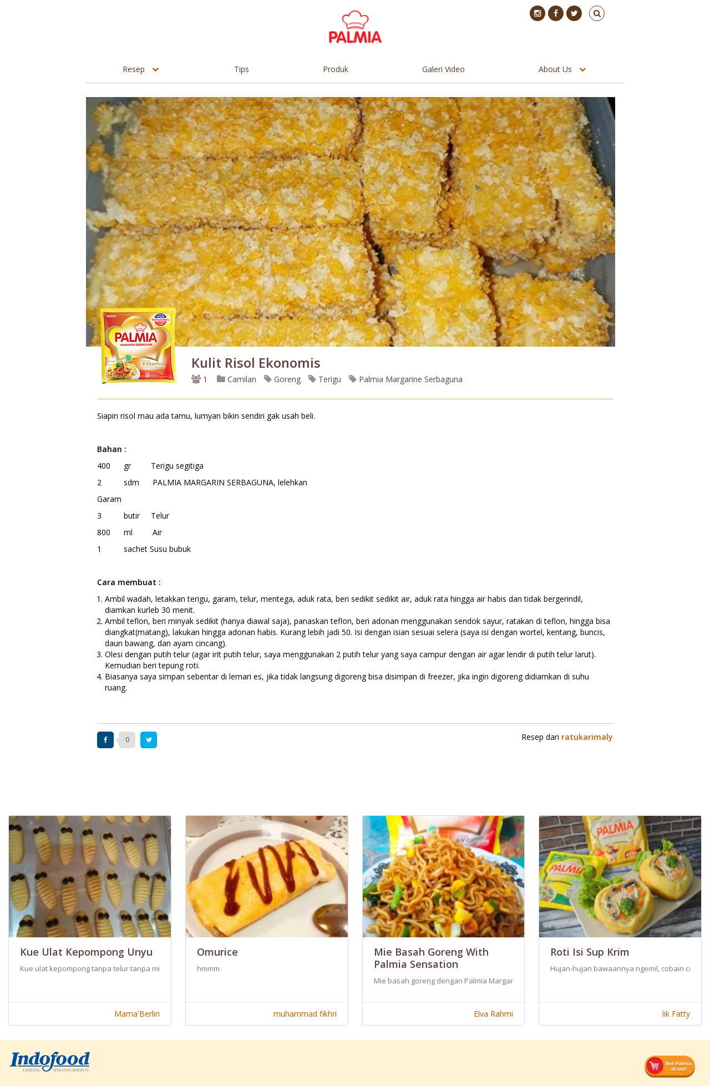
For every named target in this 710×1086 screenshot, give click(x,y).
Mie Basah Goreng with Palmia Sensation (431, 958)
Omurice (217, 951)
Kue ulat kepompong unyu (86, 951)
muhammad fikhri (305, 1013)
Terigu (324, 379)
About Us (555, 69)
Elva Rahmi (493, 1013)
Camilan (236, 379)
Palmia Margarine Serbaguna (406, 379)
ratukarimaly (587, 737)
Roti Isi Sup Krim (590, 951)
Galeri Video (443, 69)
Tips (241, 69)
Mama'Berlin (137, 1013)
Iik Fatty (676, 1013)
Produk (335, 69)
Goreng (282, 379)
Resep (134, 69)
